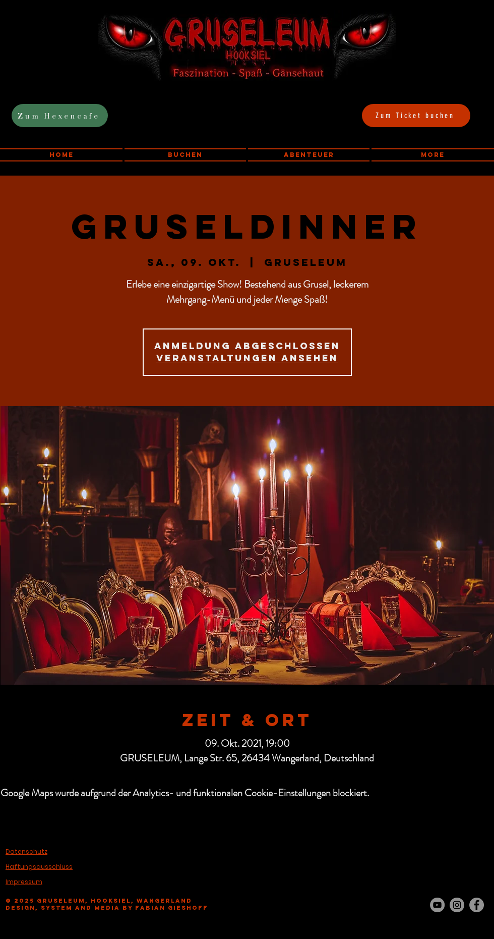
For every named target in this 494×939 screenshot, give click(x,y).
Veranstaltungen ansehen (247, 358)
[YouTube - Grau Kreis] (437, 905)
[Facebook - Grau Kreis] (476, 905)
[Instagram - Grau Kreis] (457, 905)
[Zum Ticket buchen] (416, 115)
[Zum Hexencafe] (60, 115)
